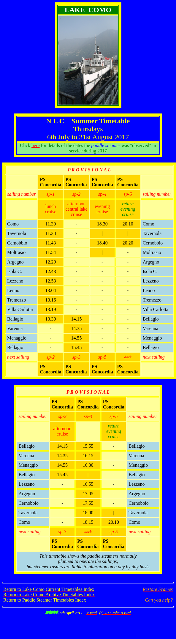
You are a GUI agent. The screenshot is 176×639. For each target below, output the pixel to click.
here (35, 145)
